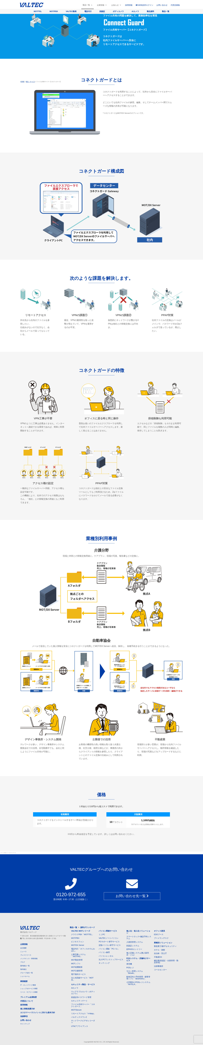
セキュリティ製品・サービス (83, 984)
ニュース (23, 951)
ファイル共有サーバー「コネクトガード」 (83, 1005)
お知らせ (115, 5)
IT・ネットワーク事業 (28, 985)
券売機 (129, 964)
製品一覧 (86, 5)
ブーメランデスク (161, 938)
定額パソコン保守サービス (110, 945)
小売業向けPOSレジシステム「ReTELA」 (138, 983)
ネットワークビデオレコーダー (83, 1022)
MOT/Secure (76, 1010)
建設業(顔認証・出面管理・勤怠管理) (166, 961)
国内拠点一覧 (25, 966)
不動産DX (158, 957)
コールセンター (160, 970)
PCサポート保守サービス (109, 942)
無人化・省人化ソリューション (138, 932)
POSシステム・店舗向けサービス (138, 959)
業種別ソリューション (163, 943)
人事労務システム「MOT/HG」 (78, 955)
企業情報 (100, 5)
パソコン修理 (104, 952)
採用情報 (128, 5)
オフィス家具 (159, 931)
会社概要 (23, 948)
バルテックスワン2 (79, 1017)
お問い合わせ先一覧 (132, 896)
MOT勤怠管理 (76, 960)
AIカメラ (135, 11)
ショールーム (25, 976)
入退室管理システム (134, 942)
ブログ (22, 962)
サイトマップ (25, 1024)
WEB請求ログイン (144, 5)
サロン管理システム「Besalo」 (134, 972)
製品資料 (150, 11)
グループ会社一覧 (26, 973)
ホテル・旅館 (159, 950)
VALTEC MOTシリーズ (80, 931)
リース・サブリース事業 (29, 992)
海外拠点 (23, 969)
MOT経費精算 (76, 967)
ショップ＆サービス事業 (29, 989)
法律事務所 (158, 966)
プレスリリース (25, 955)
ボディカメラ (118, 11)
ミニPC (102, 934)
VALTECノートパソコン (108, 938)
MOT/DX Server (77, 945)
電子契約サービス (78, 974)
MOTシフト (76, 963)
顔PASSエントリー (134, 949)
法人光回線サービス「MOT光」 (82, 979)
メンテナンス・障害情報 (29, 958)
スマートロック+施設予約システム (138, 937)
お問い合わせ (161, 5)
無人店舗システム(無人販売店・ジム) (137, 954)
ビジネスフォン (77, 942)
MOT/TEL (38, 11)
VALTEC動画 (71, 11)
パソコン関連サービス (108, 931)
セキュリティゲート (79, 1001)
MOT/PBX (54, 11)
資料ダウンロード (87, 927)
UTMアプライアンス (79, 1026)
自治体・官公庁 (160, 953)
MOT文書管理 (76, 971)
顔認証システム (132, 946)
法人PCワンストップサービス (111, 959)
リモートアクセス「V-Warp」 (83, 1013)
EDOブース (158, 934)
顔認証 (102, 11)
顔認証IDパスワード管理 (81, 997)
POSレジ (130, 968)
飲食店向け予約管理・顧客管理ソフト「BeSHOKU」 (138, 978)
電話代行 (88, 11)
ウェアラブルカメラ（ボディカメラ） (83, 993)
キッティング (104, 963)
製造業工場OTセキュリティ (165, 946)
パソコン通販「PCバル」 (109, 949)
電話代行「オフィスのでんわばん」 (83, 950)
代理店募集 (175, 5)
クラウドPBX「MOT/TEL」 (82, 934)
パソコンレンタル (106, 956)
